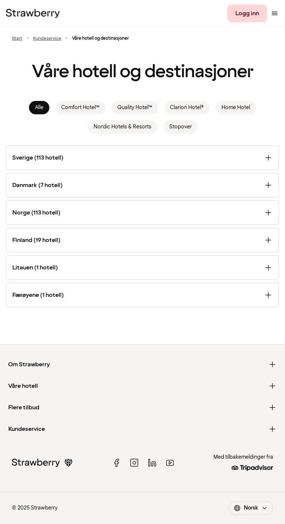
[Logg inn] (247, 13)
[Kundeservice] (142, 429)
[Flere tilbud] (142, 407)
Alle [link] (39, 107)
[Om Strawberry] (142, 364)
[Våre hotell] (142, 386)
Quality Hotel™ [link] (134, 107)
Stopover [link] (180, 126)
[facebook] (116, 462)
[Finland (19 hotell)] (142, 240)
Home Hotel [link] (236, 107)
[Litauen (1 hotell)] (142, 267)
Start (17, 38)
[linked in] (152, 462)
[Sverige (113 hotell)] (142, 158)
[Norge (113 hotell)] (142, 213)
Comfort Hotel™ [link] (80, 107)
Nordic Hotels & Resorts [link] (122, 126)
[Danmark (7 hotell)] (142, 185)
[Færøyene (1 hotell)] (142, 295)
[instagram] (134, 462)
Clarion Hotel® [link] (187, 107)
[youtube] (170, 462)
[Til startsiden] (33, 13)
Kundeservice (47, 38)
